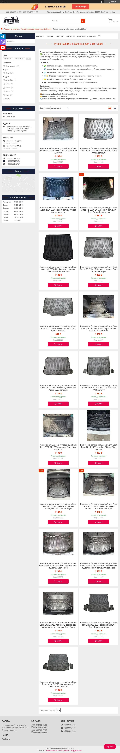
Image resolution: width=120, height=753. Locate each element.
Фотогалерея (9, 41)
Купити (59, 166)
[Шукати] (83, 21)
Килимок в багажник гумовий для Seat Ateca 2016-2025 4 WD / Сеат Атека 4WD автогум (98, 388)
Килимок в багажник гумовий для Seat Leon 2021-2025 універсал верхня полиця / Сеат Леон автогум (58, 506)
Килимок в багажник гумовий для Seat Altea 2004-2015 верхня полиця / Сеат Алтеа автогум (98, 150)
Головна (40, 36)
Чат (110, 747)
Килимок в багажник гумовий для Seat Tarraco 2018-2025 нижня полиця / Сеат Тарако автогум (58, 684)
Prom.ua (71, 748)
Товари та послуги (11, 29)
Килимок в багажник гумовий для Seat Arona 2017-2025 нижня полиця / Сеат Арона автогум (58, 328)
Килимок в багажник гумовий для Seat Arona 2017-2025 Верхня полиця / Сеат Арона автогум (98, 269)
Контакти (70, 36)
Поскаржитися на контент (54, 751)
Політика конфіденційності (73, 751)
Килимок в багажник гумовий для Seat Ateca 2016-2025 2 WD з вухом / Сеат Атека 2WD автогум (58, 388)
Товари (50, 36)
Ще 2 (7, 99)
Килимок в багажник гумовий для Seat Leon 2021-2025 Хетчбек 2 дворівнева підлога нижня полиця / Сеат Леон (58, 625)
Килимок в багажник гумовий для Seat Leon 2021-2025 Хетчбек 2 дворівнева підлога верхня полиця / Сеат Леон (98, 565)
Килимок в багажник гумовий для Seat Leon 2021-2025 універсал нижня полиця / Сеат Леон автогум (98, 506)
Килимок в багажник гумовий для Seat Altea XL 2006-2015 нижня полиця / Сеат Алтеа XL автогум (58, 269)
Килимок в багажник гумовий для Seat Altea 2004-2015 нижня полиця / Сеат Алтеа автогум (58, 210)
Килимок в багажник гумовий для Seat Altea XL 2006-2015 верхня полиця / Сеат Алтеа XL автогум (98, 210)
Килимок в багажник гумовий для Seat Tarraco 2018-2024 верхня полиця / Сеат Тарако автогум (98, 625)
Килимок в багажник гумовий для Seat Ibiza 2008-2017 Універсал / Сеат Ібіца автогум (58, 447)
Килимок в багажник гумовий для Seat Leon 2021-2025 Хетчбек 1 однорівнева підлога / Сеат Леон (58, 565)
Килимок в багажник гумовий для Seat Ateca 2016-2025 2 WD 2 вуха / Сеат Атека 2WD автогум (98, 328)
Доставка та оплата (86, 36)
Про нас (59, 36)
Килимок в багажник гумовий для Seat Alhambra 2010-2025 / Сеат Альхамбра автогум (58, 150)
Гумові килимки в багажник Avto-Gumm (36, 29)
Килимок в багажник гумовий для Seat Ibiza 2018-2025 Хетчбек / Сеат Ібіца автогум (98, 447)
